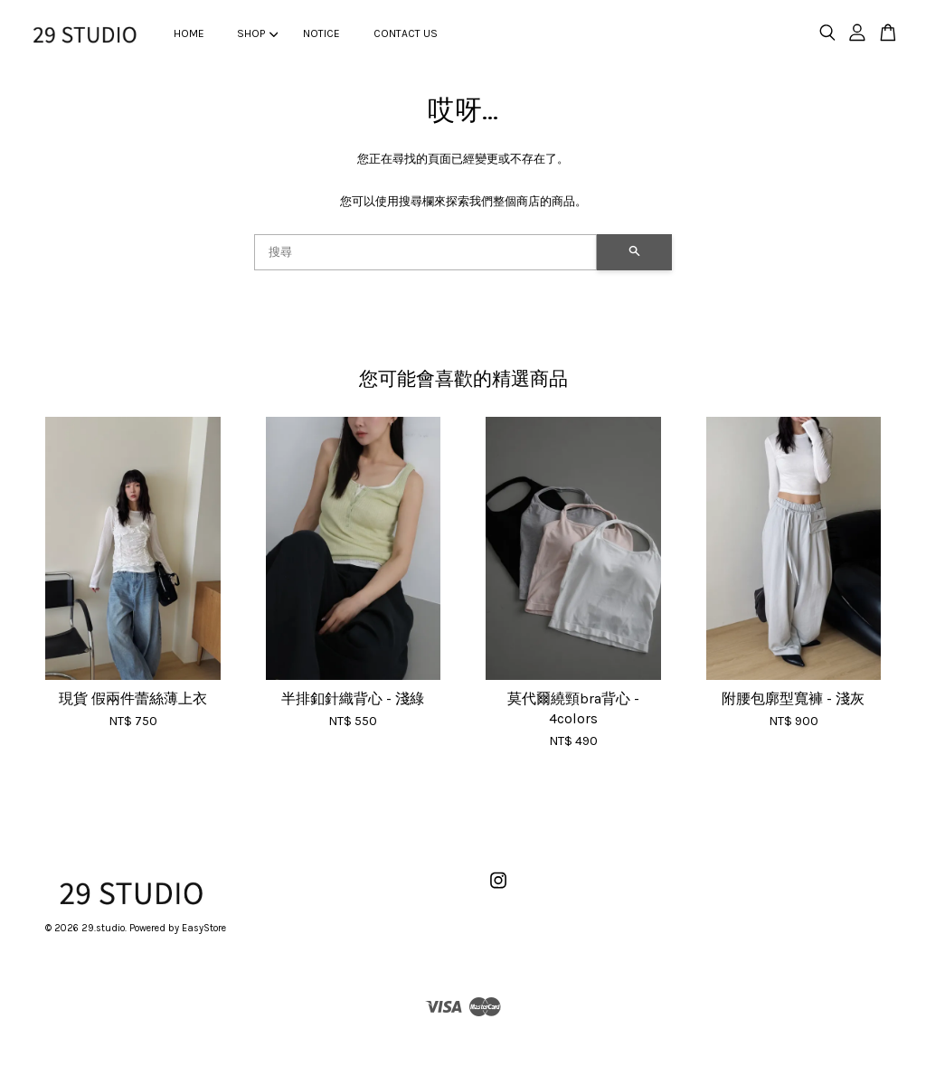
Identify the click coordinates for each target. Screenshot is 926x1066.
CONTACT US (405, 33)
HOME (189, 33)
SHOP (257, 33)
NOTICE (321, 33)
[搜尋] (425, 252)
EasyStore (204, 928)
